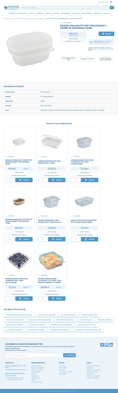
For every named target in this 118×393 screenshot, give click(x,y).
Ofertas (106, 13)
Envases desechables (90, 315)
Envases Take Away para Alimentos (19, 315)
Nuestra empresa (36, 365)
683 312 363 (22, 365)
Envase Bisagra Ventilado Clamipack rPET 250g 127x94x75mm (82, 162)
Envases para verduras (37, 325)
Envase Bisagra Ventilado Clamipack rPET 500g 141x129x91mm (16, 280)
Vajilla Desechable (104, 320)
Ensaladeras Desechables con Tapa (88, 330)
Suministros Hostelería (14, 325)
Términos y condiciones (94, 370)
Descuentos (90, 374)
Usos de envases (85, 320)
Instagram (107, 345)
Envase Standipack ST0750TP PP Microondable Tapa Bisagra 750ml (18, 221)
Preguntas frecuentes (37, 368)
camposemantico (72, 391)
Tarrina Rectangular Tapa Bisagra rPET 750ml (49, 162)
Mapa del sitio (35, 378)
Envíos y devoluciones (93, 365)
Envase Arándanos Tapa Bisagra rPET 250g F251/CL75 (50, 221)
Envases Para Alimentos (47, 315)
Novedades (34, 376)
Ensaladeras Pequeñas (14, 330)
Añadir (106, 34)
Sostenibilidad (35, 372)
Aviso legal (90, 368)
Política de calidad (36, 370)
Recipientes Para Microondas (40, 320)
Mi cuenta (62, 370)
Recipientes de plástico (65, 320)
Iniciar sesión (103, 2)
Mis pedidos (62, 374)
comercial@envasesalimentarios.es (15, 369)
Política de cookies (92, 378)
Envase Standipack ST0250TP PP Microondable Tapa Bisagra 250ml (18, 162)
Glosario (33, 374)
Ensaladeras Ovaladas (36, 330)
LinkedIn (111, 345)
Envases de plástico (68, 315)
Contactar (62, 365)
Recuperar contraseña (65, 372)
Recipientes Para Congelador (62, 325)
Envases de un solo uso (87, 325)
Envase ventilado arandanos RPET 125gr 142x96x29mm (84, 221)
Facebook (102, 345)
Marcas (33, 380)
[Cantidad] (92, 34)
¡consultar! (107, 59)
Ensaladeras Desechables (59, 330)
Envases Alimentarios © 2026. (50, 391)
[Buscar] (67, 7)
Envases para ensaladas (15, 320)
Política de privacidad (93, 376)
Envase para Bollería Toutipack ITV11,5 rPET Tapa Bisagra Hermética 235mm (49, 280)
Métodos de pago (92, 372)
